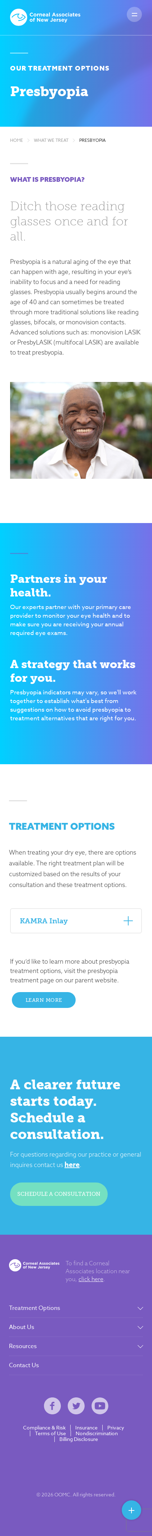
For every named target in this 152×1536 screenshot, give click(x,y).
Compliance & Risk (44, 1428)
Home (16, 140)
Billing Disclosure (78, 1439)
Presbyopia (92, 140)
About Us (21, 1327)
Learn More (44, 1000)
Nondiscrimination (97, 1433)
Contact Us (24, 1365)
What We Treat (51, 140)
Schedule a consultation (58, 1194)
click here (91, 1279)
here (72, 1164)
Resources (23, 1346)
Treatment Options (34, 1308)
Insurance (86, 1428)
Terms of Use (50, 1433)
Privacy (115, 1428)
